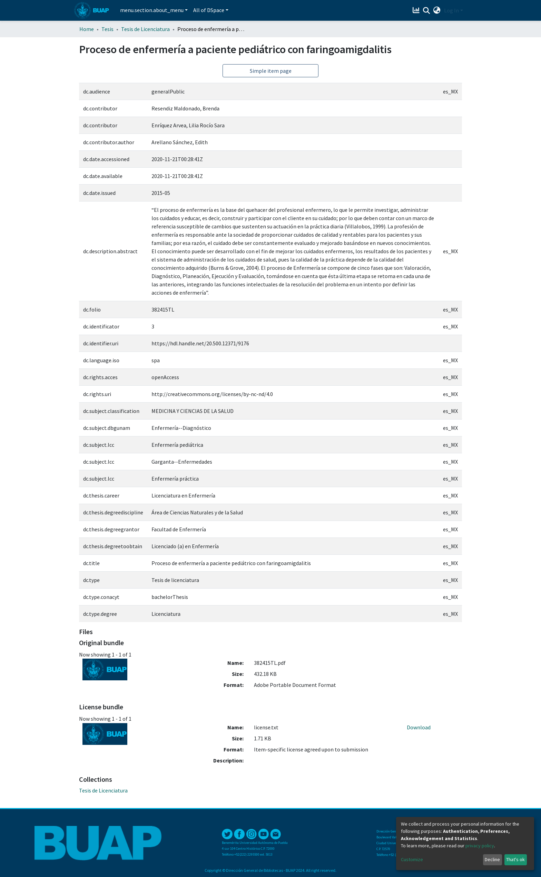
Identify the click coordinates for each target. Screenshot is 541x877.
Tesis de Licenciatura (145, 29)
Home (86, 29)
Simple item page (271, 70)
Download (419, 727)
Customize (412, 859)
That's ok (515, 859)
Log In (451, 10)
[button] (437, 10)
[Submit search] (426, 10)
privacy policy (479, 845)
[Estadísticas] (417, 10)
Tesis (107, 29)
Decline (492, 859)
